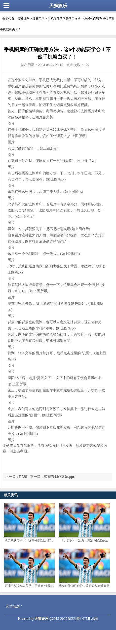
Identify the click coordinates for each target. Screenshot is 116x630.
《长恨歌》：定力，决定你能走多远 (84, 540)
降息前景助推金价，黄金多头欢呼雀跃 (84, 586)
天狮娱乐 (58, 5)
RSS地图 (74, 619)
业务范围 (38, 18)
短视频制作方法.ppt (59, 477)
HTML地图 (89, 619)
